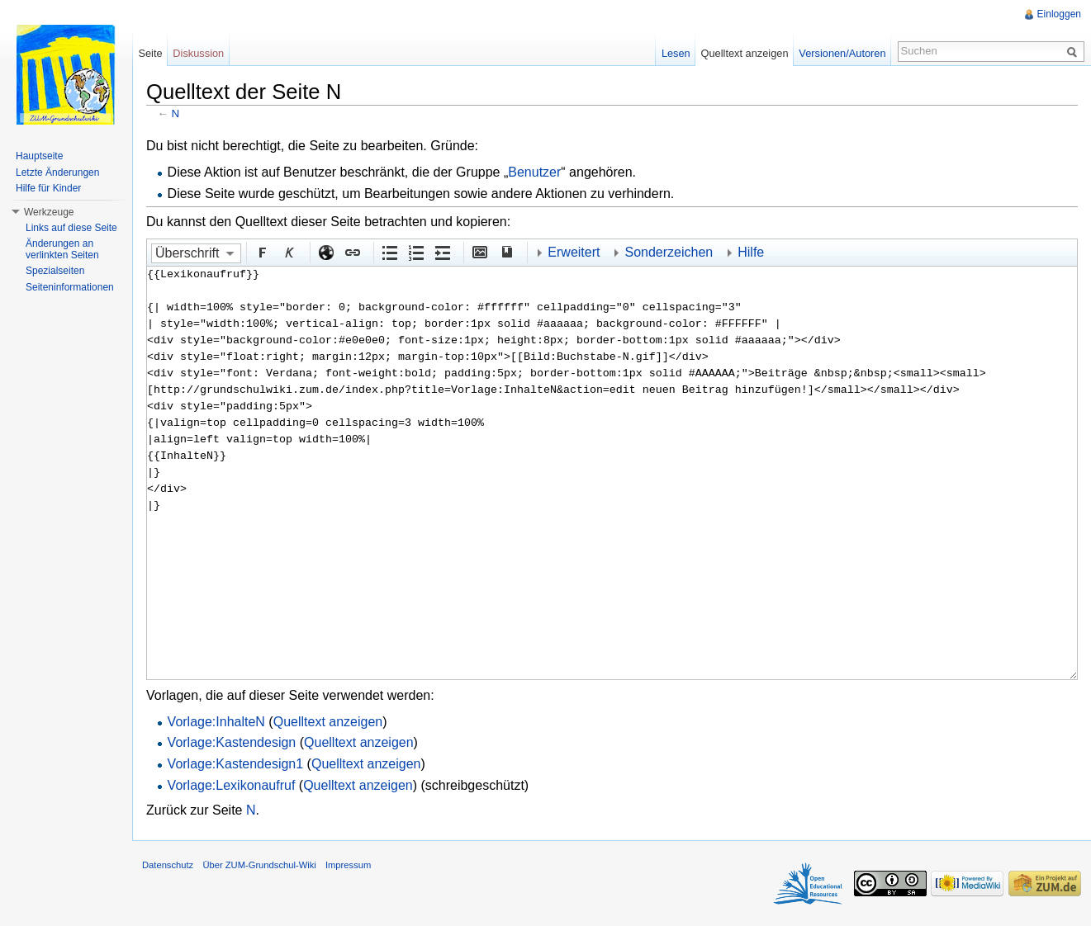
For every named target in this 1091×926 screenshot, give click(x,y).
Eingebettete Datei (479, 252)
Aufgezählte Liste (389, 252)
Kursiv (288, 252)
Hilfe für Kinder (48, 188)
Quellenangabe (505, 252)
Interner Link (352, 252)
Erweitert (574, 252)
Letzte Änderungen (57, 172)
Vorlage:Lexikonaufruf (232, 785)
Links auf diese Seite (71, 228)
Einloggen (1059, 14)
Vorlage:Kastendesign (232, 742)
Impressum (348, 865)
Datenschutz (167, 865)
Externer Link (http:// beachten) (325, 252)
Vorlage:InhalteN (216, 722)
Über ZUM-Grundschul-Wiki (258, 865)
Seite (150, 53)
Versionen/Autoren (842, 53)
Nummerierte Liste (415, 252)
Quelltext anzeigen (328, 722)
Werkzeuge (49, 212)
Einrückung (442, 252)
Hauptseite (39, 156)
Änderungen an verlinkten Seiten (62, 249)
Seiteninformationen (70, 287)
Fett (262, 252)
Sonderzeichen (668, 252)
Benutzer (534, 172)
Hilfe (751, 252)
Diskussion (198, 53)
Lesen (676, 53)
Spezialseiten (55, 270)
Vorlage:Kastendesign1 (236, 764)
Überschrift (187, 253)
